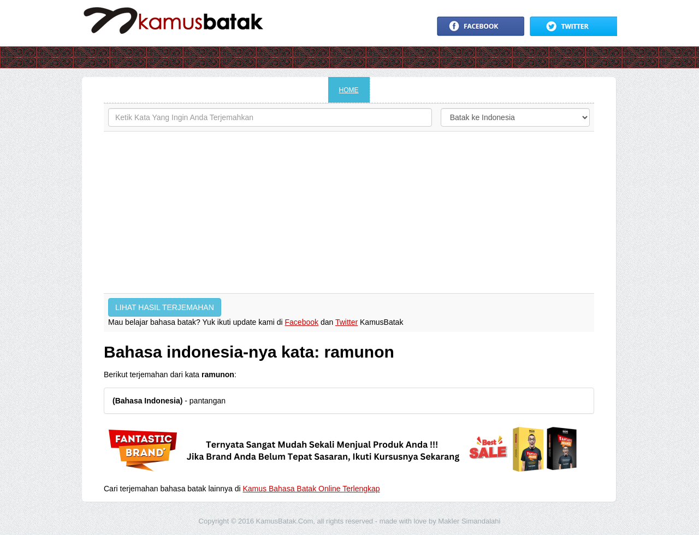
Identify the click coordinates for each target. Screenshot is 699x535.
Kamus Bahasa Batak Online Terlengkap (311, 488)
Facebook (301, 322)
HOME (349, 90)
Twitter (346, 322)
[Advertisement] (349, 212)
